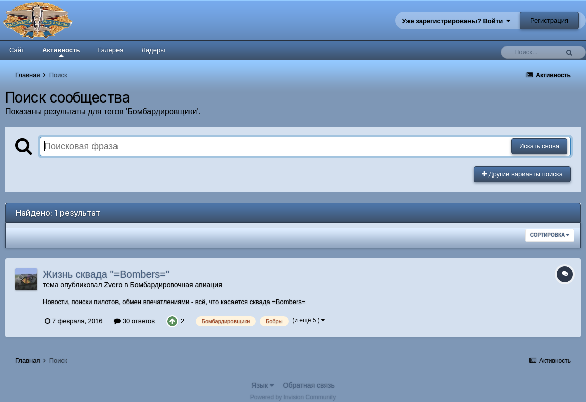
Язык (262, 385)
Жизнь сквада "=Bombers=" (106, 274)
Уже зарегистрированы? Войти (456, 21)
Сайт (16, 50)
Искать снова (539, 146)
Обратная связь (309, 385)
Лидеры (153, 50)
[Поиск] (532, 52)
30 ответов (134, 321)
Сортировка (549, 235)
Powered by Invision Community (293, 397)
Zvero (113, 285)
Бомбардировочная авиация (176, 285)
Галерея (110, 50)
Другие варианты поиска (522, 174)
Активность (61, 51)
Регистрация (549, 20)
